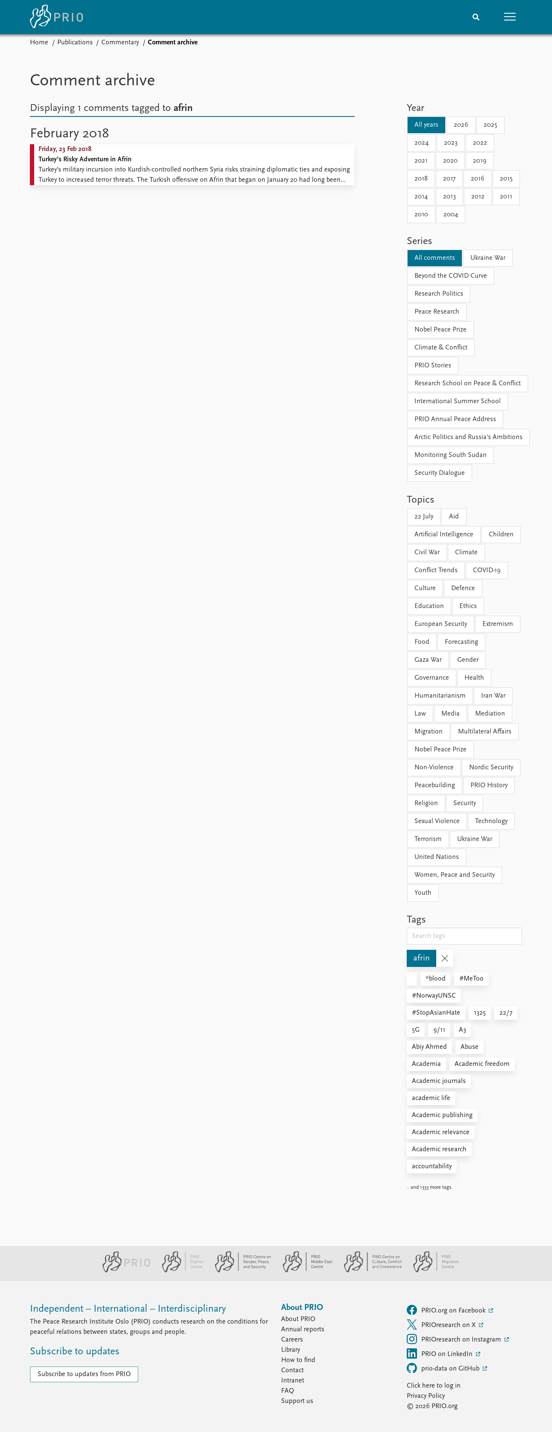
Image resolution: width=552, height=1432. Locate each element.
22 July (423, 516)
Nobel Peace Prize (440, 329)
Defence (463, 588)
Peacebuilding (434, 785)
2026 (461, 125)
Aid (454, 516)
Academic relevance (441, 1132)
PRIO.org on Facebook (447, 1310)
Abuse (470, 1047)
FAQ (287, 1391)
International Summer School (457, 401)
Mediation (490, 713)
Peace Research (436, 312)
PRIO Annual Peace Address (455, 419)
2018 (421, 178)
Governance (431, 678)
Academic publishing (442, 1115)
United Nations (436, 857)
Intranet (292, 1380)
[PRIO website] (123, 1270)
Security (464, 803)
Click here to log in (434, 1386)
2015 (506, 178)
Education (429, 606)
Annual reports (302, 1329)
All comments (434, 258)
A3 (462, 1030)
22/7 (505, 1013)
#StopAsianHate (436, 1013)
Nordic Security (491, 767)
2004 (450, 214)
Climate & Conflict (440, 347)
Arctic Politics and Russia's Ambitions (468, 437)
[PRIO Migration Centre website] (431, 1270)
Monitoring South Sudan (450, 455)
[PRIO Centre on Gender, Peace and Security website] (239, 1270)
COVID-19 (487, 570)
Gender (468, 660)
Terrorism (428, 839)
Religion (426, 803)
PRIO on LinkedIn (440, 1353)
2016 (477, 178)
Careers (292, 1339)
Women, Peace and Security (454, 875)
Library (290, 1350)
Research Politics (438, 294)
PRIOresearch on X (442, 1324)
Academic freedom (482, 1064)
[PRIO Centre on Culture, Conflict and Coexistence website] (369, 1270)
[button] (510, 17)
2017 (449, 178)
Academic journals (439, 1081)
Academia (426, 1064)
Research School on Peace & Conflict (467, 383)
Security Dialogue (439, 473)
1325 (480, 1013)
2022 (480, 143)
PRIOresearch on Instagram (455, 1339)
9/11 (439, 1030)
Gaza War (428, 660)
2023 (451, 143)
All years (426, 125)
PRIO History (489, 785)
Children (501, 534)
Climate (466, 552)
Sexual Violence (437, 821)
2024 (421, 143)
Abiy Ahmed (429, 1047)
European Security (440, 624)
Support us (297, 1401)
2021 (421, 160)
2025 (490, 125)
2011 (506, 196)
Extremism (497, 624)
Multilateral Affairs (484, 731)
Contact (292, 1370)
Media (450, 713)
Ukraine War (487, 258)
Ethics (468, 606)
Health (474, 678)
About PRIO (298, 1319)
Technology (491, 821)
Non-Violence (434, 767)
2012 (477, 196)
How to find (298, 1360)
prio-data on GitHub (444, 1368)
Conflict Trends (436, 570)
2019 (480, 160)
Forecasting (461, 642)
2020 (450, 160)
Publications (75, 42)
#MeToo (471, 978)
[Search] (476, 17)
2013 (449, 196)
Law (420, 713)
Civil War (427, 552)
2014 (421, 196)
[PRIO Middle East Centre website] (304, 1270)
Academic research (439, 1149)
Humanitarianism (440, 696)
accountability (432, 1166)
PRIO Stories (432, 365)
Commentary (120, 42)
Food (421, 642)
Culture (425, 588)
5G (416, 1030)
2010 (421, 214)
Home (39, 42)
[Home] (56, 17)
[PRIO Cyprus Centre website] (179, 1270)
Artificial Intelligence (443, 534)
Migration (428, 731)
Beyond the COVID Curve (450, 276)
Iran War (493, 696)
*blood (436, 978)
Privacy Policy (426, 1396)
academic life (431, 1098)
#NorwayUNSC (434, 996)
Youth (423, 893)
